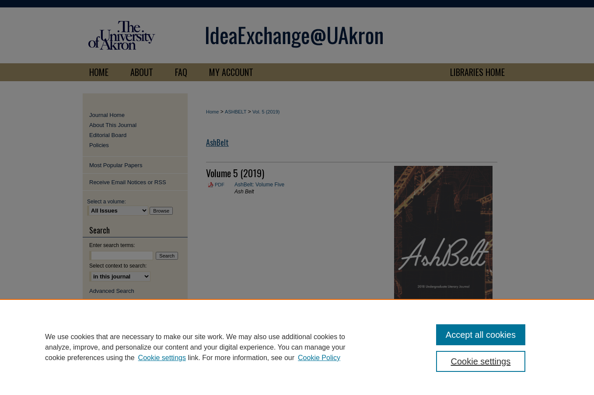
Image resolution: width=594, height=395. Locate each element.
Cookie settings (162, 357)
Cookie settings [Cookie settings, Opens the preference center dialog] (481, 361)
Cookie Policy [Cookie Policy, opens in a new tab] (319, 357)
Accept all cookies (481, 335)
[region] (297, 347)
